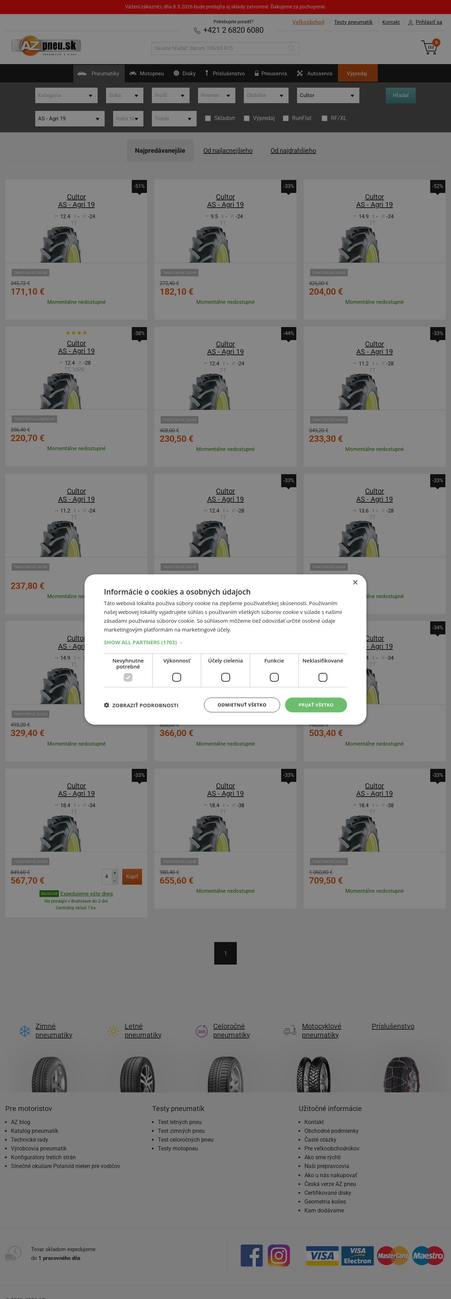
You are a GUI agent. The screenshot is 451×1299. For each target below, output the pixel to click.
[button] (225, 641)
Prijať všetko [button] (315, 704)
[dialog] (225, 649)
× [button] (355, 582)
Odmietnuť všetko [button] (237, 704)
